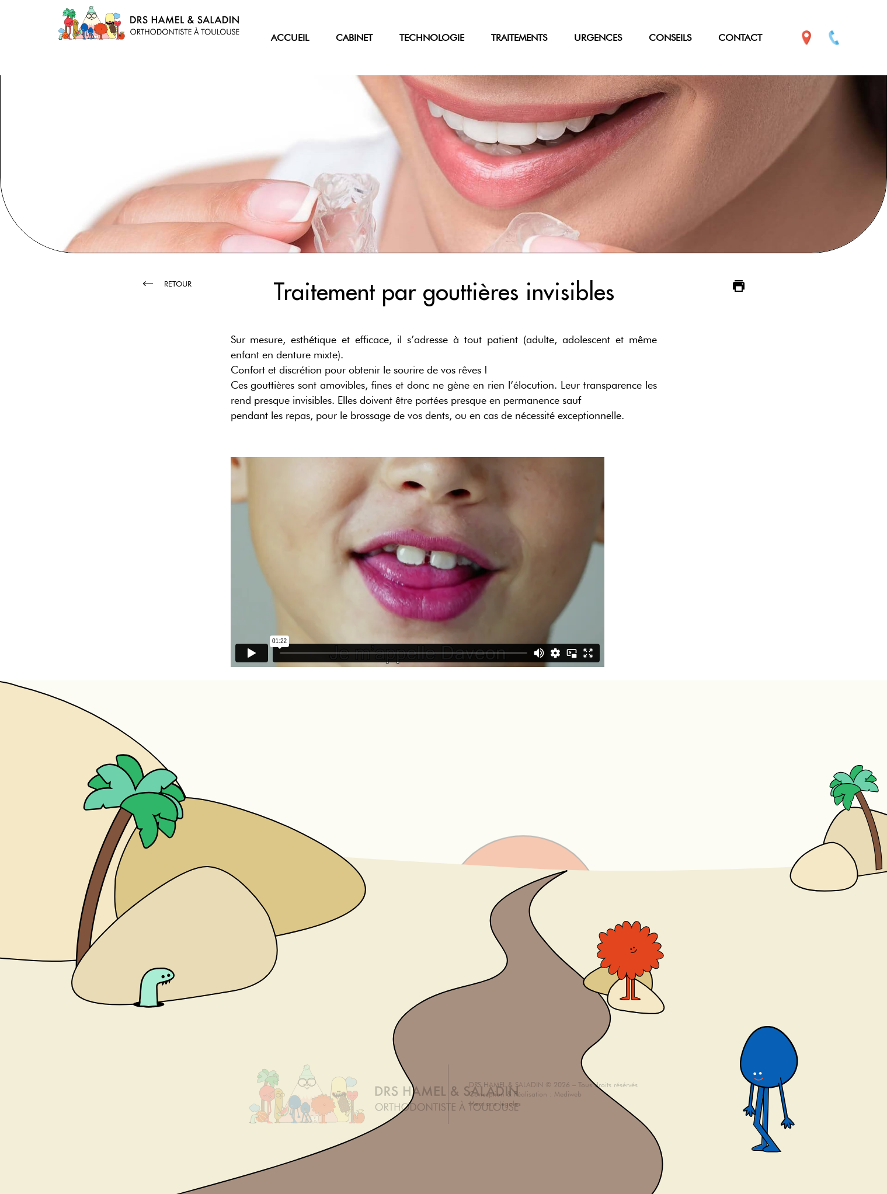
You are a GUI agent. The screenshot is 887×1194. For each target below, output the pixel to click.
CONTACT (740, 37)
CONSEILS (670, 37)
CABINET (354, 37)
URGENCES (598, 37)
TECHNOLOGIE (431, 37)
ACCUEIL (290, 37)
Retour (167, 283)
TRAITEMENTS (519, 37)
